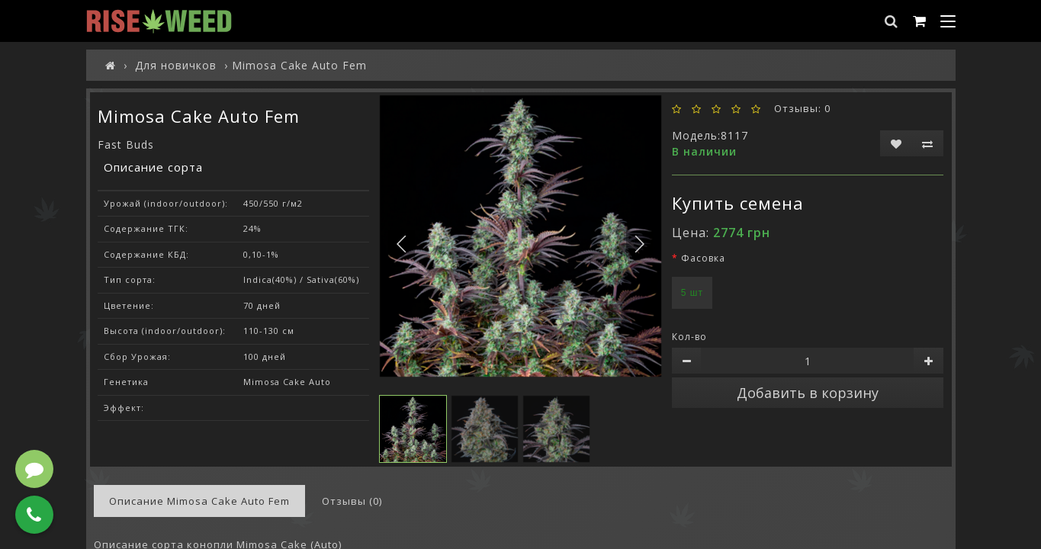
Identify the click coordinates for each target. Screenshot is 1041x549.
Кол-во (689, 336)
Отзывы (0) (352, 501)
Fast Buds (126, 144)
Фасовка (703, 258)
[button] (639, 243)
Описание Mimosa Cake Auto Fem (199, 501)
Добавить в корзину (808, 393)
